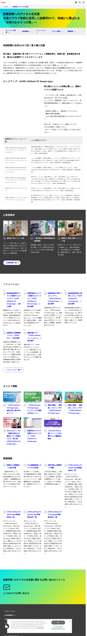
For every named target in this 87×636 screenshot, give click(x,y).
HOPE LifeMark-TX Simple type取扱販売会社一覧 (73, 467)
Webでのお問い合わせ (16, 593)
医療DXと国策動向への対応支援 (11, 466)
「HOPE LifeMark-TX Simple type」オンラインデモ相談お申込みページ (32, 409)
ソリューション (41, 30)
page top (83, 609)
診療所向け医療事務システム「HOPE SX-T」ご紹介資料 (12, 335)
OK (58, 622)
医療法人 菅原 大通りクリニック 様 (70, 239)
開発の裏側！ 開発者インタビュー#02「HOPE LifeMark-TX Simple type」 (53, 409)
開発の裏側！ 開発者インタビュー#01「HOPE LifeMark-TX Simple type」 (73, 409)
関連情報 (70, 31)
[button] (6, 626)
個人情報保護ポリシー (10, 615)
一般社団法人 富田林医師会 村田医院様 (43, 239)
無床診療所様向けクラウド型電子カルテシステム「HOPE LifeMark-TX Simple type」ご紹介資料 (12, 299)
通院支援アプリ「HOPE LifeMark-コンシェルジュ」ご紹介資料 (32, 337)
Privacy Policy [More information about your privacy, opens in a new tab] (40, 628)
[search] (80, 2)
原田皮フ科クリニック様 (13, 238)
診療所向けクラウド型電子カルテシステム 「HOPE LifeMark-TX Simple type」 (32, 435)
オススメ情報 (56, 31)
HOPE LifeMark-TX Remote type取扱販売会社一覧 (32, 514)
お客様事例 (25, 31)
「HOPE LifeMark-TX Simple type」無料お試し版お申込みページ (12, 409)
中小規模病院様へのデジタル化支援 (32, 466)
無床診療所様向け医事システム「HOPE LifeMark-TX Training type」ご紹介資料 (73, 298)
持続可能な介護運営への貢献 (53, 466)
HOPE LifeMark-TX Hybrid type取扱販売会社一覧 (12, 514)
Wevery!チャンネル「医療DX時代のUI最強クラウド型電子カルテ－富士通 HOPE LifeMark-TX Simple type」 (12, 437)
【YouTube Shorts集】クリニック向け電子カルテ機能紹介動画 (53, 434)
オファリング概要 (10, 31)
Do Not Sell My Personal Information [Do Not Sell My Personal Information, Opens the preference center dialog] (58, 628)
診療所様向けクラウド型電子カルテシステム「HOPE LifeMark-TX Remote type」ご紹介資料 (32, 299)
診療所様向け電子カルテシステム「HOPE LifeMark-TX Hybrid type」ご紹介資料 (53, 298)
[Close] (70, 621)
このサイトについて (9, 611)
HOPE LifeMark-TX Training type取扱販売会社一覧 (53, 514)
